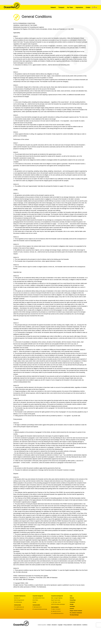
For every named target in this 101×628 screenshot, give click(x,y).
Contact (88, 7)
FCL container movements (76, 612)
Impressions (79, 7)
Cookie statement (77, 624)
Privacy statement (68, 624)
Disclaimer (54, 624)
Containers (72, 602)
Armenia (72, 608)
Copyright (60, 624)
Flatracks (72, 598)
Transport (61, 7)
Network (53, 7)
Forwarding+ (73, 600)
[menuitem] (92, 7)
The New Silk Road (74, 615)
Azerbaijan (72, 606)
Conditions (84, 624)
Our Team (70, 7)
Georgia (71, 604)
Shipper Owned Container (76, 610)
